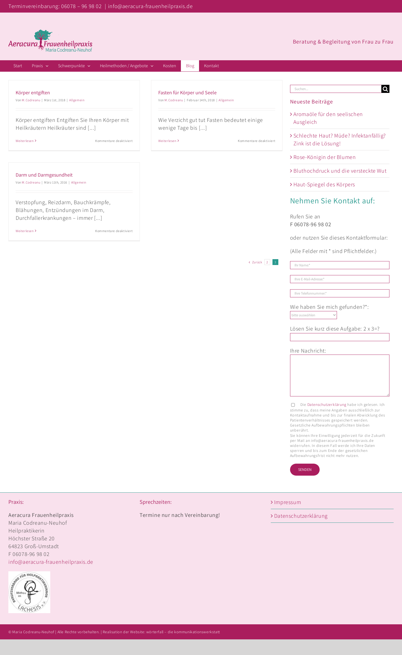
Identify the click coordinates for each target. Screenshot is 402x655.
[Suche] (385, 89)
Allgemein (76, 100)
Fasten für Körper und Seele (187, 92)
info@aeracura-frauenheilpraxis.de (150, 6)
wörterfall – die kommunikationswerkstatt (183, 631)
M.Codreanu (31, 100)
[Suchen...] (335, 89)
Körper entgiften (33, 92)
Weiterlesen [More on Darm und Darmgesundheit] (25, 231)
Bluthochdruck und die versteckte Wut (340, 170)
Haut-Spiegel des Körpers (324, 184)
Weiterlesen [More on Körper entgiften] (25, 141)
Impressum (287, 502)
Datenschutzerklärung (326, 404)
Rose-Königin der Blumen (324, 157)
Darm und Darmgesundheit (44, 175)
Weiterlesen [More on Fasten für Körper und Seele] (167, 141)
